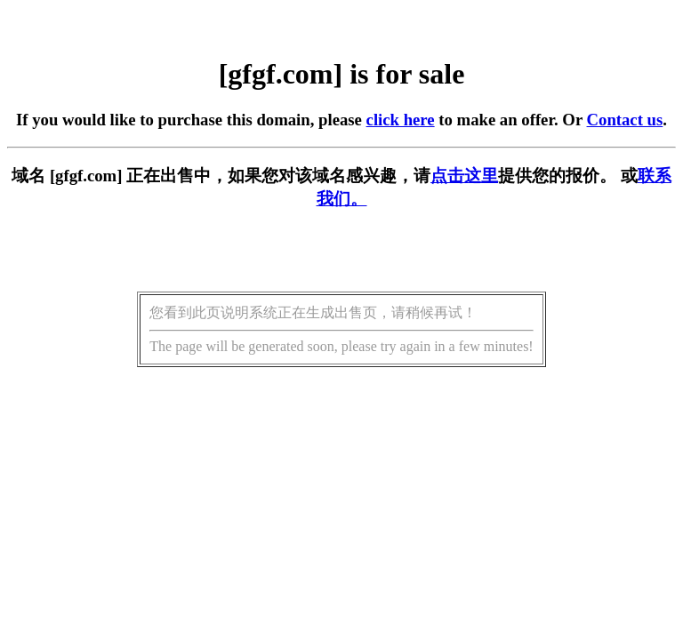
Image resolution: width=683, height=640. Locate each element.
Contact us (625, 119)
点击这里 (464, 175)
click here (400, 119)
